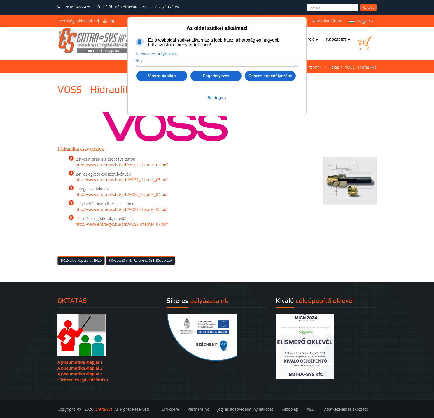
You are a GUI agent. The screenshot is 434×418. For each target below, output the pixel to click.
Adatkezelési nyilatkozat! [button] (159, 54)
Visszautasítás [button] (162, 76)
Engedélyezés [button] (216, 76)
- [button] (141, 61)
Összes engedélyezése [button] (270, 76)
